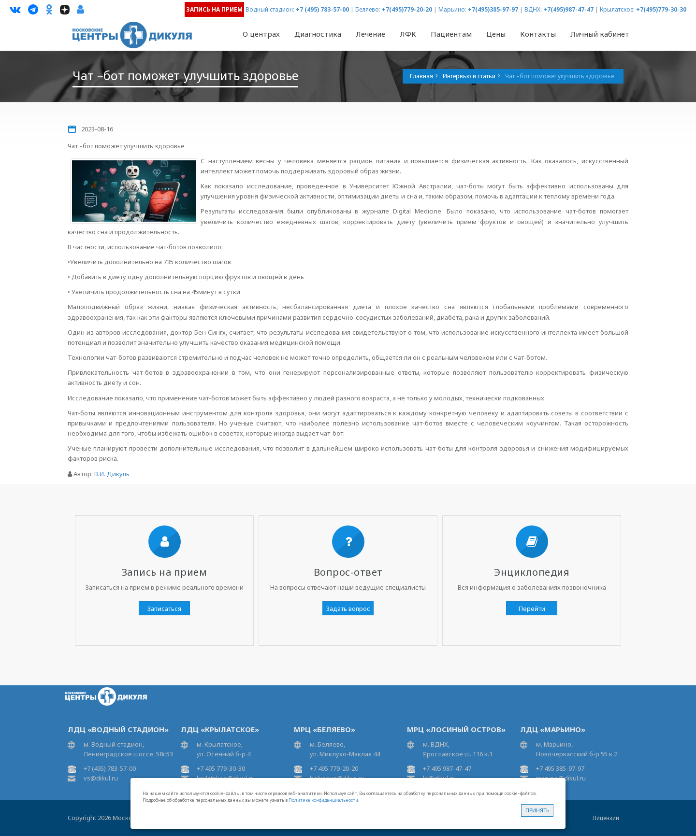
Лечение (370, 34)
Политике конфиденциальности (323, 800)
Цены (496, 34)
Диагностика (317, 34)
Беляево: (367, 9)
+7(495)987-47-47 (568, 9)
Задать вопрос (348, 608)
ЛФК (408, 34)
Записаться (164, 608)
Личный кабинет (599, 34)
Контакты (538, 34)
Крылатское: (617, 9)
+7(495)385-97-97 (493, 9)
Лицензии (606, 818)
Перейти (532, 608)
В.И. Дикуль (112, 473)
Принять (537, 810)
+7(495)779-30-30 (661, 9)
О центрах (261, 34)
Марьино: (452, 9)
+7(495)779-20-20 (407, 9)
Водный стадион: (270, 9)
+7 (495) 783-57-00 (322, 9)
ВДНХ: (533, 9)
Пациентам (451, 34)
